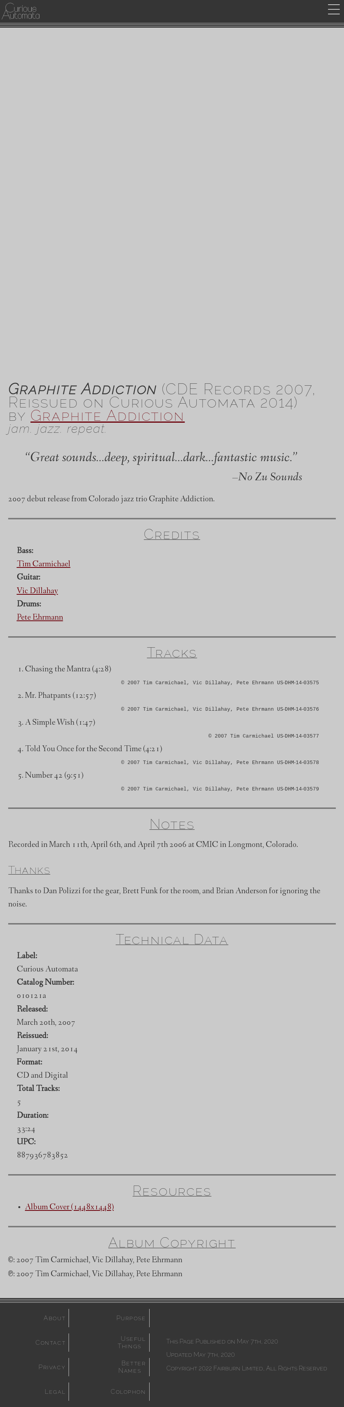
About (54, 1318)
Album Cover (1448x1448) (69, 1207)
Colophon (128, 1391)
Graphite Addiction (107, 415)
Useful (133, 1342)
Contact (50, 1342)
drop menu (334, 9)
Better (134, 1367)
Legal (55, 1391)
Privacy (52, 1367)
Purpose (131, 1318)
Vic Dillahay (37, 591)
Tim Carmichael (44, 564)
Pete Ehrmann (40, 618)
